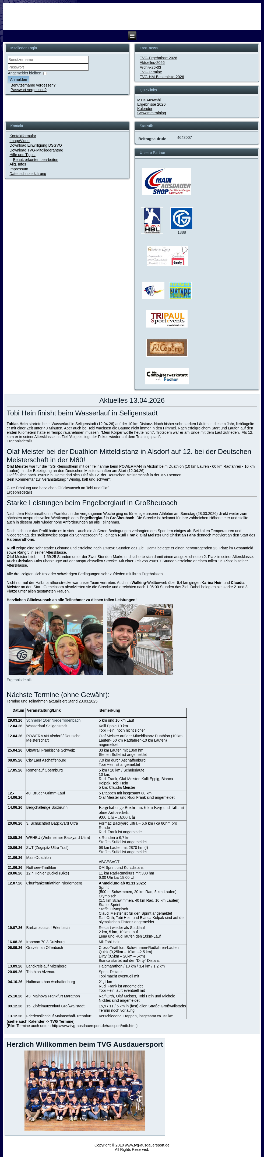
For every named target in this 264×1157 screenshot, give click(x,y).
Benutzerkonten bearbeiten (35, 159)
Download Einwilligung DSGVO (35, 145)
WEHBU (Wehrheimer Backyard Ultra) (58, 837)
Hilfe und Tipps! (22, 155)
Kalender (144, 108)
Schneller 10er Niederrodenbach (53, 720)
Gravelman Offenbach (44, 947)
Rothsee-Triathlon (41, 867)
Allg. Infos (17, 164)
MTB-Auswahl (149, 100)
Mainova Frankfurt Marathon (56, 996)
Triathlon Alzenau (40, 972)
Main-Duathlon (38, 857)
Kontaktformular (22, 136)
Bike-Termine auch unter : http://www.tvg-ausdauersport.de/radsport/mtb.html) (73, 1026)
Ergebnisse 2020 (151, 104)
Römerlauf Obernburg (44, 770)
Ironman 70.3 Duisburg (45, 942)
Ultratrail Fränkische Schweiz (50, 750)
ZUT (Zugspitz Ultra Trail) (47, 847)
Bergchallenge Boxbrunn (47, 807)
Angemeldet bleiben (24, 73)
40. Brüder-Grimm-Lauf (45, 793)
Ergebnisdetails (20, 441)
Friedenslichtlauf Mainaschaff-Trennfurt (58, 1016)
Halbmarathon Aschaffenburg (50, 982)
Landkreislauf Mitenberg (46, 966)
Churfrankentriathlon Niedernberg (54, 883)
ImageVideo (19, 141)
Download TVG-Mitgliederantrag (36, 150)
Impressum (18, 169)
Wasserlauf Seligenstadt (46, 726)
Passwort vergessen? (28, 90)
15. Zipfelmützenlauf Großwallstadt (55, 1006)
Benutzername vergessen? (32, 85)
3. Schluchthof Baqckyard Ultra (52, 823)
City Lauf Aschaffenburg (46, 760)
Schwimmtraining (151, 113)
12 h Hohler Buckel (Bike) (47, 873)
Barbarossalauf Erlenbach (48, 927)
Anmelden (18, 79)
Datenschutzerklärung (27, 173)
